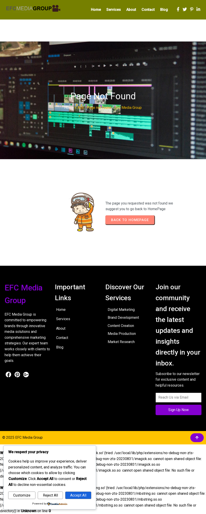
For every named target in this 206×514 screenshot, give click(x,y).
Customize (21, 495)
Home (69, 107)
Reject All (50, 495)
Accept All (78, 495)
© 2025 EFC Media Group (22, 437)
